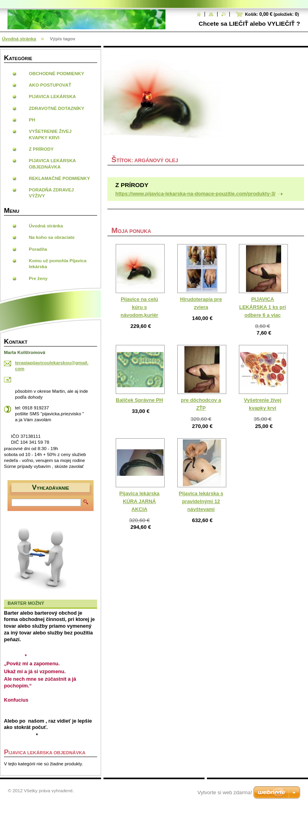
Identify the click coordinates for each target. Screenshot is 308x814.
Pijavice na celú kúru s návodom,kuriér (139, 307)
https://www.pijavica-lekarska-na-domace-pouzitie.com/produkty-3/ (195, 194)
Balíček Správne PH (139, 400)
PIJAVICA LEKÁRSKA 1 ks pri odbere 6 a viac (262, 307)
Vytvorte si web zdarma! (224, 792)
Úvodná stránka (19, 38)
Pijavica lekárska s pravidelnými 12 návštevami (201, 501)
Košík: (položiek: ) (272, 14)
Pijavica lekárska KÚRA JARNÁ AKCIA (139, 501)
